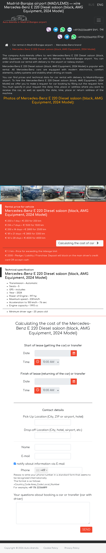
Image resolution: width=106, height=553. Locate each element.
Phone (25, 470)
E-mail (25, 456)
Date (26, 353)
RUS (91, 4)
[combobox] (41, 470)
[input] (53, 353)
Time (26, 362)
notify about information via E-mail (39, 463)
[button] (103, 145)
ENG (100, 4)
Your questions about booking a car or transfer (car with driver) (53, 496)
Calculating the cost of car (79, 243)
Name (25, 447)
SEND (86, 529)
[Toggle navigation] (98, 20)
